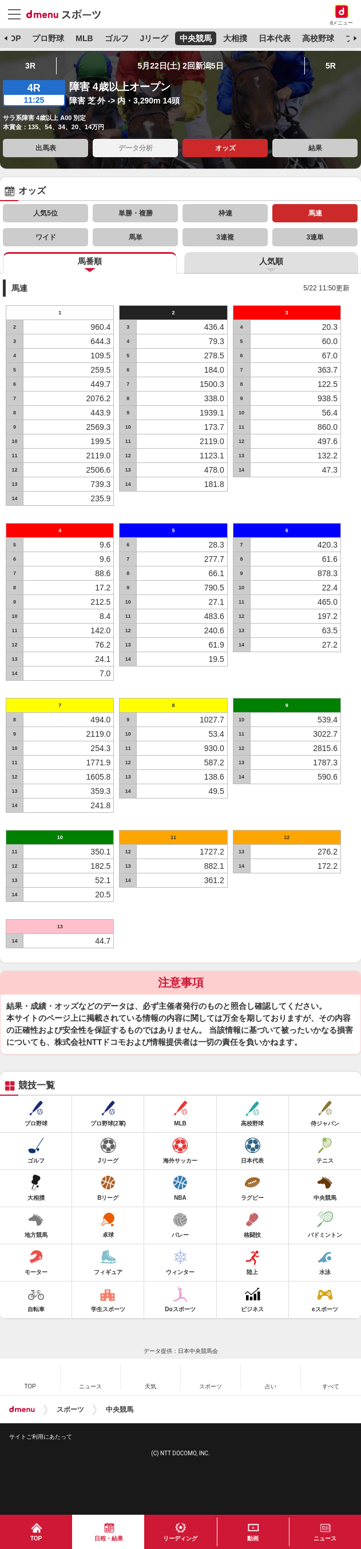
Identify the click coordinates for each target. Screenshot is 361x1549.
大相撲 (235, 38)
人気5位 (45, 213)
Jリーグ (154, 38)
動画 (253, 1538)
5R (331, 65)
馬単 (135, 237)
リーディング (180, 1538)
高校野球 (318, 38)
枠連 (225, 213)
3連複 (225, 237)
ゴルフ (117, 38)
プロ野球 (48, 38)
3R (30, 65)
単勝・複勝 (135, 213)
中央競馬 (196, 38)
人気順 (271, 261)
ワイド (45, 237)
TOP (13, 38)
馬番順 (90, 261)
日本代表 (275, 38)
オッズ (225, 148)
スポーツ (70, 1410)
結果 (315, 148)
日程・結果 (108, 1538)
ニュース (325, 1538)
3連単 (315, 237)
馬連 (315, 213)
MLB (84, 38)
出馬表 (45, 148)
